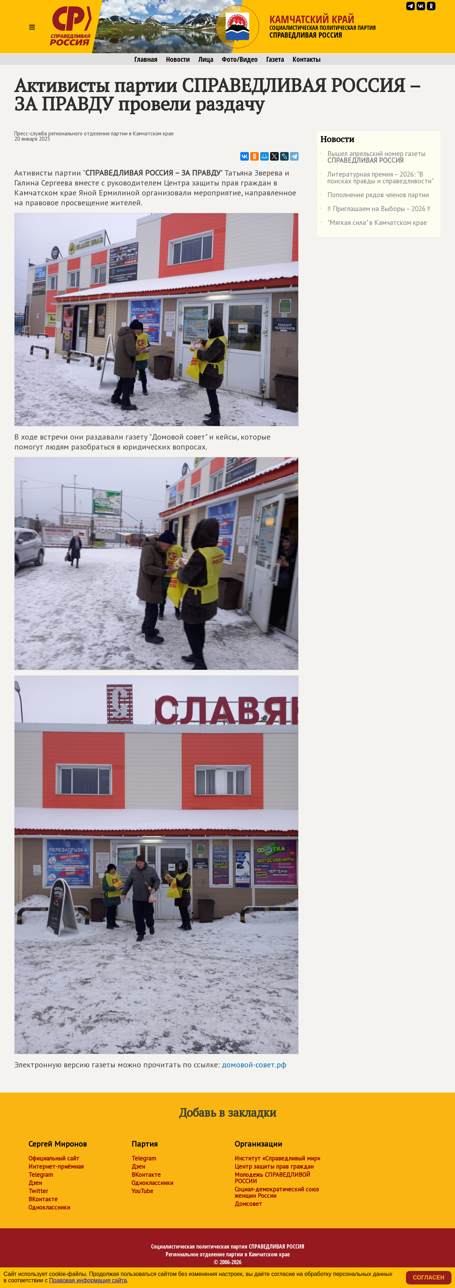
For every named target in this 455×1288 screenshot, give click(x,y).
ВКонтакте (43, 1199)
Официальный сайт (53, 1158)
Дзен (35, 1183)
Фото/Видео (240, 59)
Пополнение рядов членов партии (374, 196)
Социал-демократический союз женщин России (277, 1192)
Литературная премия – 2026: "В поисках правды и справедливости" (377, 178)
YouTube (142, 1191)
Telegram (40, 1174)
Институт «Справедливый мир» (277, 1158)
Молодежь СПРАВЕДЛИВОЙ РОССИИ (272, 1177)
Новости (178, 59)
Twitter (38, 1191)
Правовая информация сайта (88, 1280)
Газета (275, 59)
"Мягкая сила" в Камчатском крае (373, 223)
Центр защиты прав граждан (274, 1166)
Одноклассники (49, 1207)
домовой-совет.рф (254, 1064)
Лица (205, 59)
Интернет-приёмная (56, 1166)
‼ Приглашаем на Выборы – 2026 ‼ (375, 210)
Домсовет (248, 1204)
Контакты (307, 59)
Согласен (428, 1277)
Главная (145, 59)
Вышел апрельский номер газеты (372, 157)
